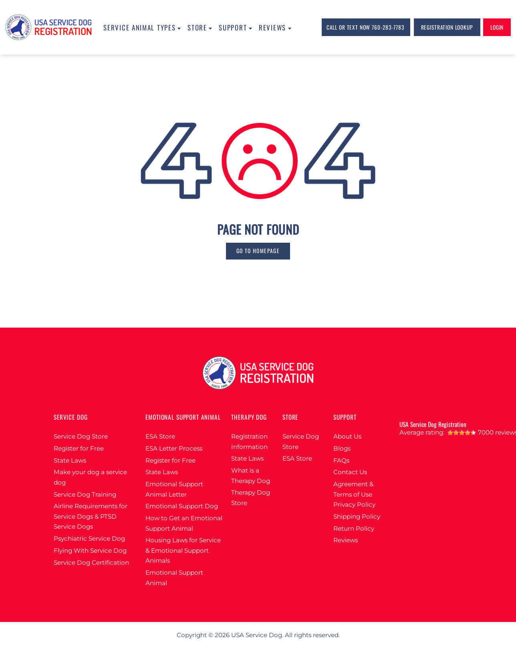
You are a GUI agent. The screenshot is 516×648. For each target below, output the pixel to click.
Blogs (342, 448)
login (497, 27)
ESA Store (160, 436)
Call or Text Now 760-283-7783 (365, 27)
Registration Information (249, 442)
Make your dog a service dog (90, 477)
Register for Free (79, 448)
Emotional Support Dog (181, 506)
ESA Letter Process (173, 448)
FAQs (341, 460)
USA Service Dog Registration (432, 424)
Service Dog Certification (91, 562)
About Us (347, 436)
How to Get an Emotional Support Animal (183, 523)
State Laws (70, 460)
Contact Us (350, 472)
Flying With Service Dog (90, 550)
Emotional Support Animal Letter (174, 489)
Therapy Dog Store (250, 498)
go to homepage (258, 251)
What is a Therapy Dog (250, 476)
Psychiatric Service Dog (89, 538)
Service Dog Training (85, 494)
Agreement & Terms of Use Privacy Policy (354, 494)
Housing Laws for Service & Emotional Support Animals (183, 550)
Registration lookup (447, 27)
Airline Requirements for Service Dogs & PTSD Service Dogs (90, 516)
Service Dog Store (81, 436)
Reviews (345, 540)
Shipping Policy (356, 516)
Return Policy (353, 528)
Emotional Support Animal (174, 578)
